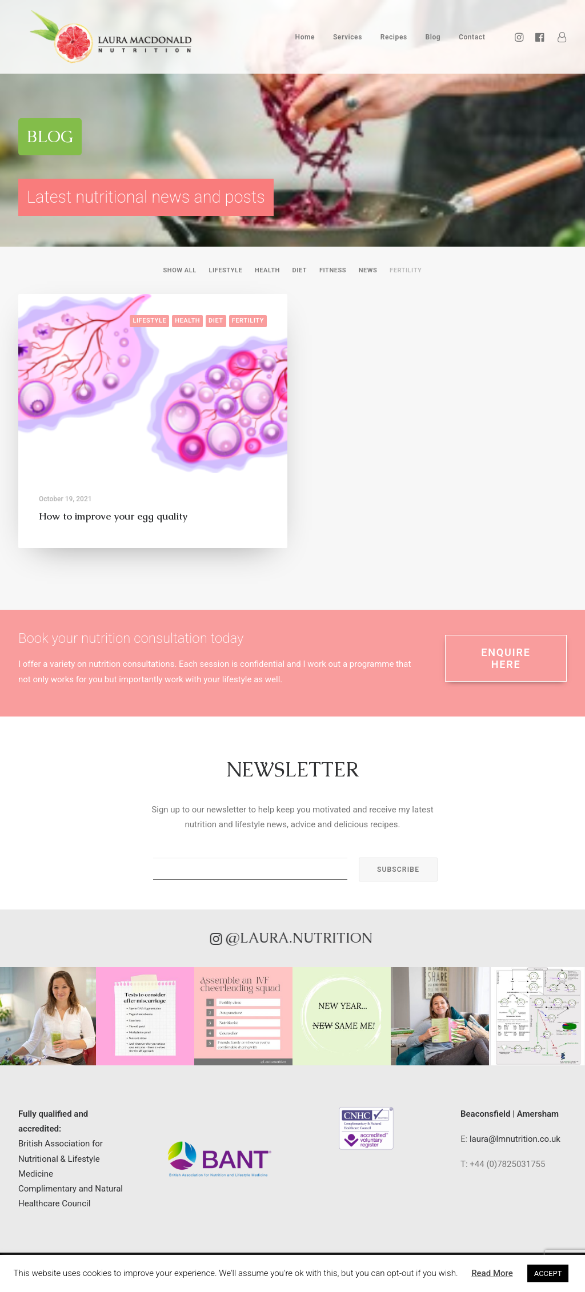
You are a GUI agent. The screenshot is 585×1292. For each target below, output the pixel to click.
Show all (180, 270)
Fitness (332, 270)
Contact (472, 42)
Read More (492, 1273)
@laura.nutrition (259, 938)
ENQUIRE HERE (507, 658)
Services (347, 42)
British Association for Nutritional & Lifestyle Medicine (60, 1158)
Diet (299, 270)
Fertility (406, 270)
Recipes (393, 42)
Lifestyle (225, 270)
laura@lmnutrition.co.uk (515, 1139)
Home (305, 42)
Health (267, 270)
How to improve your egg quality (113, 516)
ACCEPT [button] (548, 1273)
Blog (432, 42)
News (368, 270)
